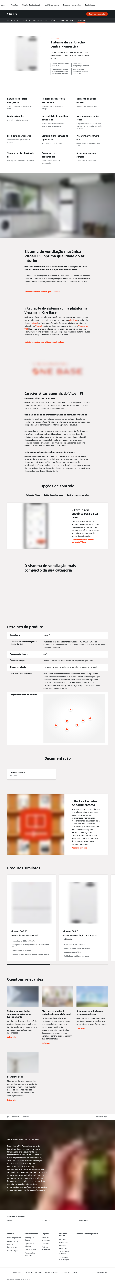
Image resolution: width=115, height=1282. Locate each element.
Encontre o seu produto (72, 5)
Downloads (81, 20)
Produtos (14, 5)
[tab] (33, 494)
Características (12, 20)
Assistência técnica (52, 5)
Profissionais (90, 5)
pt (8, 1117)
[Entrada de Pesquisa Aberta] (106, 5)
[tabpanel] (57, 526)
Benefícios (26, 20)
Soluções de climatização (31, 5)
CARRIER (28, 1279)
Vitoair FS (26, 1117)
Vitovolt (38, 326)
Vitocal (35, 323)
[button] (102, 1117)
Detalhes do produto (66, 20)
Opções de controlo (40, 20)
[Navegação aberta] (3, 5)
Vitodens (73, 320)
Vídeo (53, 20)
